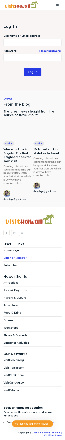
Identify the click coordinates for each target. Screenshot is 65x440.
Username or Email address (21, 36)
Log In (32, 72)
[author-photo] (7, 194)
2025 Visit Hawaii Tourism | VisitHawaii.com (47, 433)
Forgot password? (50, 51)
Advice (8, 143)
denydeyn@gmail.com (14, 199)
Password (32, 51)
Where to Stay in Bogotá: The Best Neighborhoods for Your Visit (17, 155)
